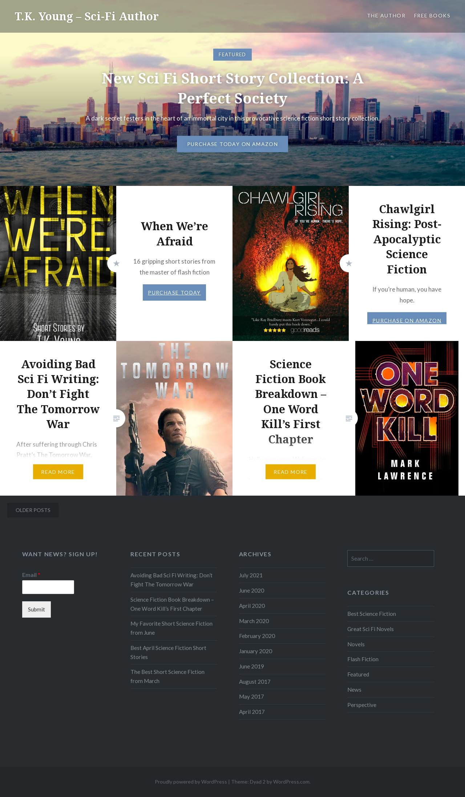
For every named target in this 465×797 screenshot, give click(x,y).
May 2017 (251, 696)
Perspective (361, 705)
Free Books (432, 15)
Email (31, 574)
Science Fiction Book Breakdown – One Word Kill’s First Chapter (172, 604)
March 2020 (254, 621)
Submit (36, 609)
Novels (356, 644)
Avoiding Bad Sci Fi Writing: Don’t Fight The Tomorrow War (171, 579)
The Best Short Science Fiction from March (167, 676)
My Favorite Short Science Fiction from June (171, 628)
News (354, 689)
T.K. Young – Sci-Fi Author (87, 16)
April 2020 (252, 605)
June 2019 (251, 666)
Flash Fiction (363, 659)
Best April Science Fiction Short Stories (168, 652)
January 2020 (255, 651)
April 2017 (252, 711)
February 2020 (257, 636)
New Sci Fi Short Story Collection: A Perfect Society (233, 88)
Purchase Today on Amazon (232, 144)
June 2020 (251, 590)
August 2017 (255, 681)
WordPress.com (291, 781)
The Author (386, 15)
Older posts (33, 510)
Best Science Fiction (371, 613)
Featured (358, 674)
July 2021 (251, 575)
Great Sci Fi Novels (370, 629)
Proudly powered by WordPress (191, 781)
